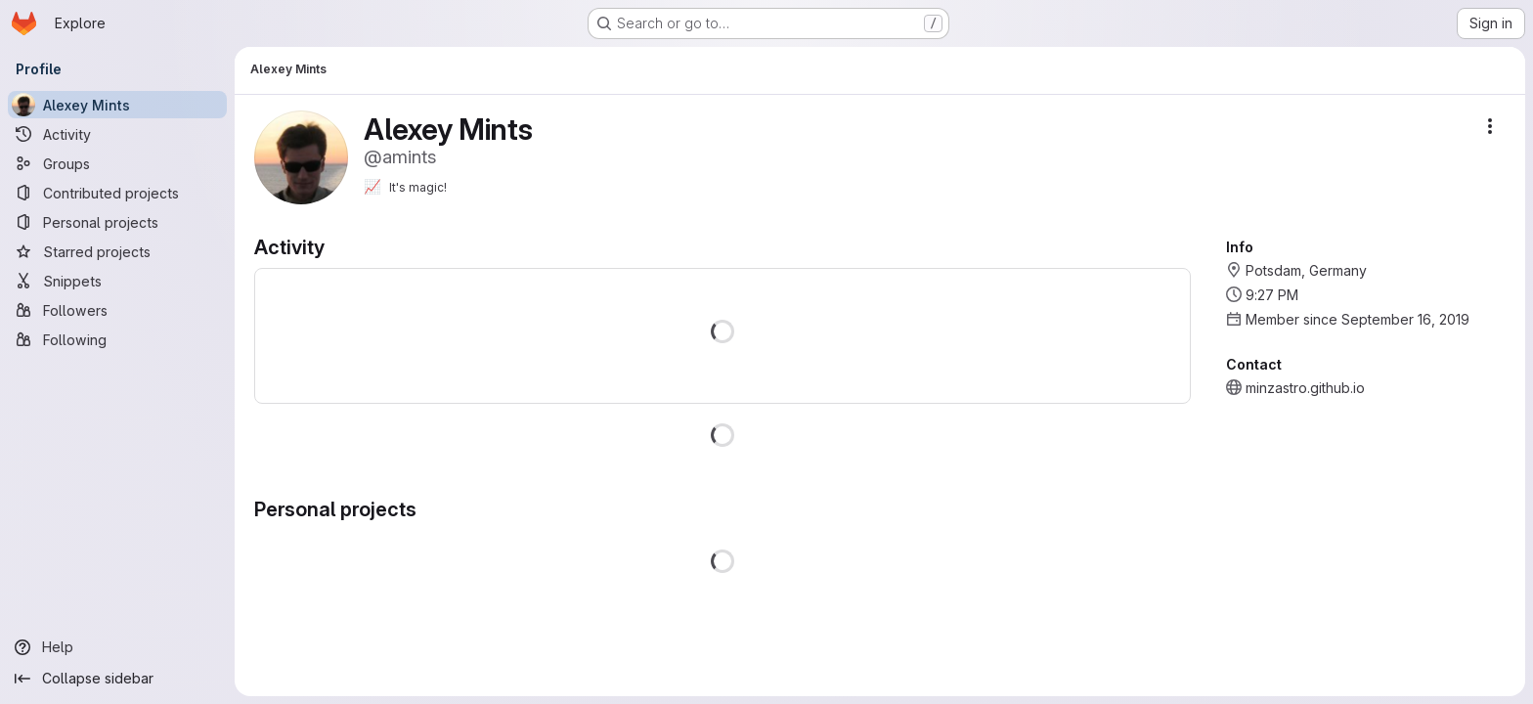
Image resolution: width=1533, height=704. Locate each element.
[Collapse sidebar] (117, 678)
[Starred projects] (117, 251)
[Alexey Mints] (117, 104)
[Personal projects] (117, 222)
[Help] (117, 647)
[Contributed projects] (117, 192)
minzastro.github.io (1305, 387)
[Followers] (117, 310)
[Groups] (117, 163)
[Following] (117, 339)
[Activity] (117, 134)
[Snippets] (117, 280)
